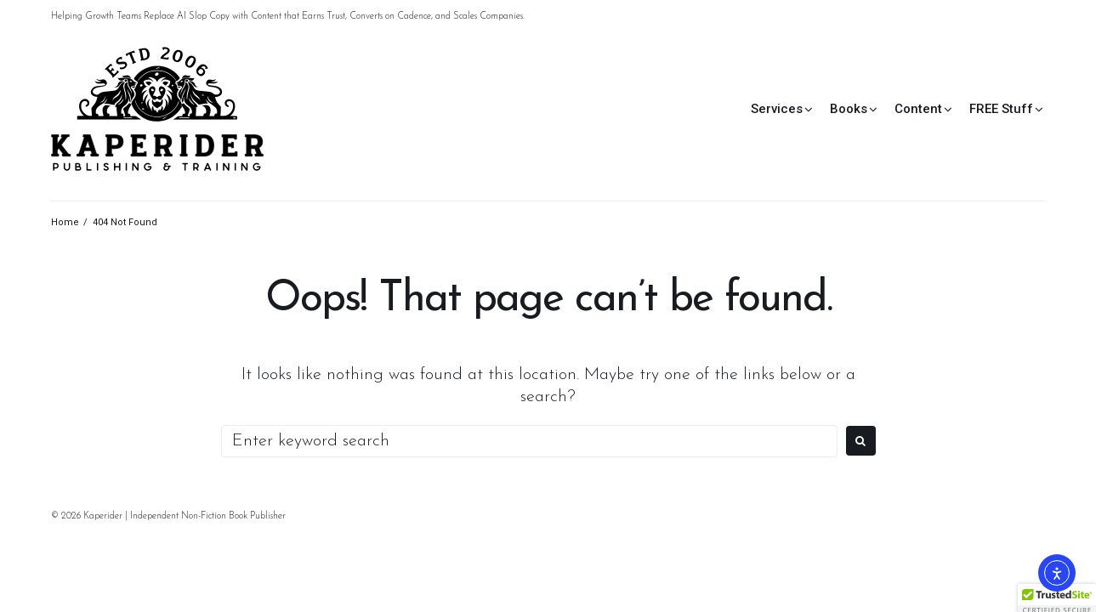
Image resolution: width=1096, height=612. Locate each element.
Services (777, 108)
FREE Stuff (1001, 108)
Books (848, 108)
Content (918, 108)
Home (65, 222)
